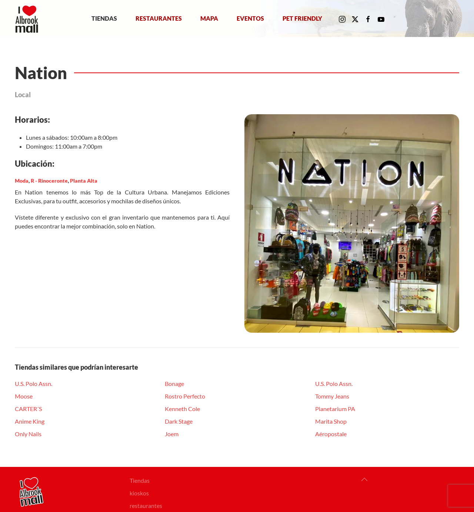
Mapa (209, 18)
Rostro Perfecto (185, 396)
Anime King (29, 421)
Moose (24, 396)
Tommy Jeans (332, 396)
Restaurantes (159, 18)
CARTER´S (28, 408)
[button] (364, 479)
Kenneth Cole (182, 408)
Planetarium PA (335, 408)
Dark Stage (179, 421)
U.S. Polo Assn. (33, 383)
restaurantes (146, 505)
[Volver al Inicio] (28, 18)
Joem (171, 433)
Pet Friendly (302, 18)
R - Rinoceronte (49, 180)
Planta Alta (83, 180)
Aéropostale (331, 433)
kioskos (139, 492)
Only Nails (28, 433)
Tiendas (104, 18)
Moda (22, 180)
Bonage (174, 383)
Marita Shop (331, 421)
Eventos (250, 18)
